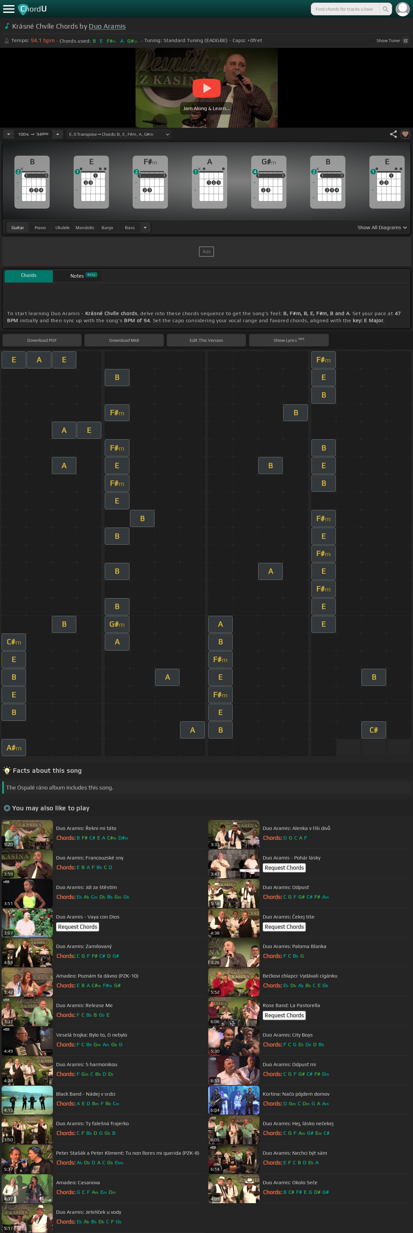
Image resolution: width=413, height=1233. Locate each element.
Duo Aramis (107, 26)
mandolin (85, 227)
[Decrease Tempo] (8, 134)
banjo (107, 227)
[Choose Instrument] (145, 227)
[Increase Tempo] (57, 134)
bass (130, 227)
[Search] (385, 9)
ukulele (62, 227)
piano (40, 227)
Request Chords (284, 868)
